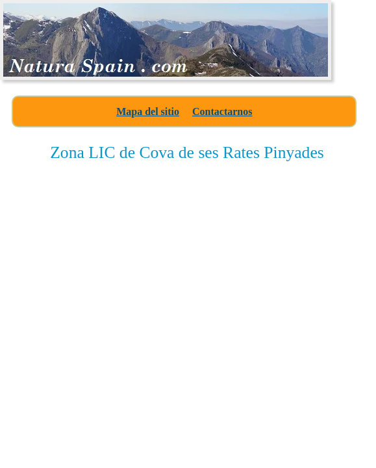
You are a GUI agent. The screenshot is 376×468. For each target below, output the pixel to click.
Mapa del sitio (147, 111)
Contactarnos (222, 111)
